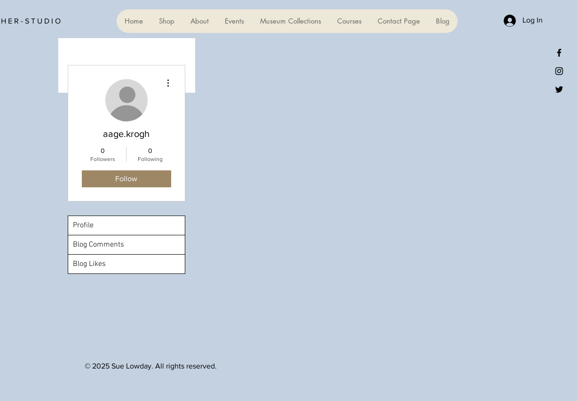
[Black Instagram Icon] (559, 71)
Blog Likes (89, 264)
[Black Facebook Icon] (559, 53)
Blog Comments (98, 244)
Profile (83, 225)
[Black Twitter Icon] (559, 89)
